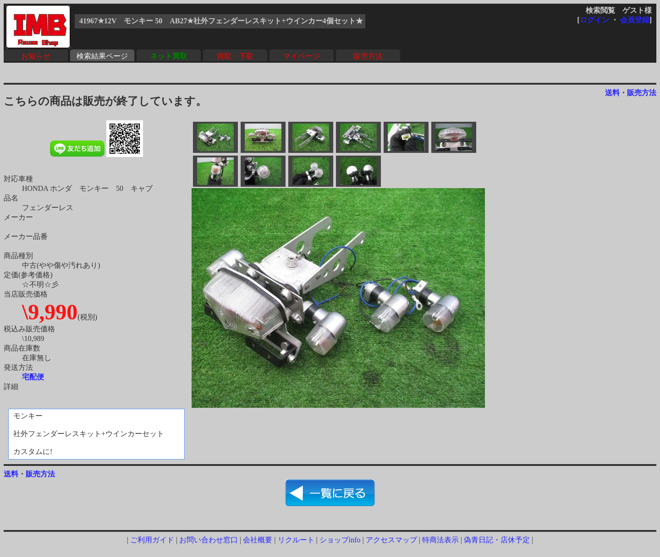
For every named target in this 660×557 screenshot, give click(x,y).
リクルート (296, 540)
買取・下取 (235, 56)
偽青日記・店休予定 (497, 540)
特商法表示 (440, 540)
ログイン (594, 20)
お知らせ (35, 56)
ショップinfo (340, 540)
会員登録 (634, 20)
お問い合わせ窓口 (208, 540)
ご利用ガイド (152, 540)
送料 (612, 93)
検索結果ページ (102, 56)
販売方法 (368, 56)
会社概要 (257, 540)
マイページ (301, 56)
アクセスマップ (391, 540)
